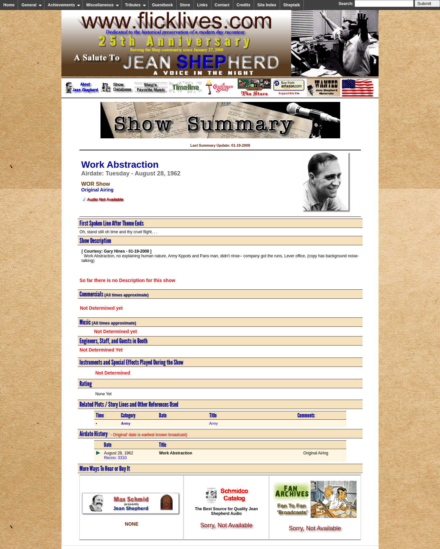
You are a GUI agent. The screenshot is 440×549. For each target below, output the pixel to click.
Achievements (64, 5)
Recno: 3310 (115, 457)
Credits (243, 5)
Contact (222, 5)
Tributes (135, 5)
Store (185, 5)
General (31, 5)
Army (213, 423)
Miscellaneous (102, 5)
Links (202, 5)
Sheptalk (291, 5)
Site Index (266, 5)
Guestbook (162, 5)
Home (8, 5)
